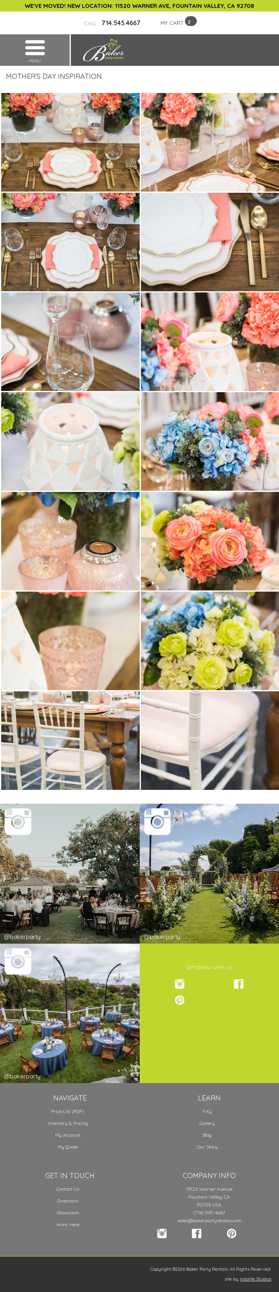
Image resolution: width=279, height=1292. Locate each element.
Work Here (67, 1224)
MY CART (172, 22)
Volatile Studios (255, 1279)
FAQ (207, 1111)
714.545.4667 (112, 23)
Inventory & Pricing (68, 1123)
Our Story (207, 1147)
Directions (67, 1201)
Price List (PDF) (67, 1111)
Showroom (68, 1213)
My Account (67, 1135)
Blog (207, 1135)
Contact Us (67, 1189)
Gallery (207, 1123)
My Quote (67, 1147)
